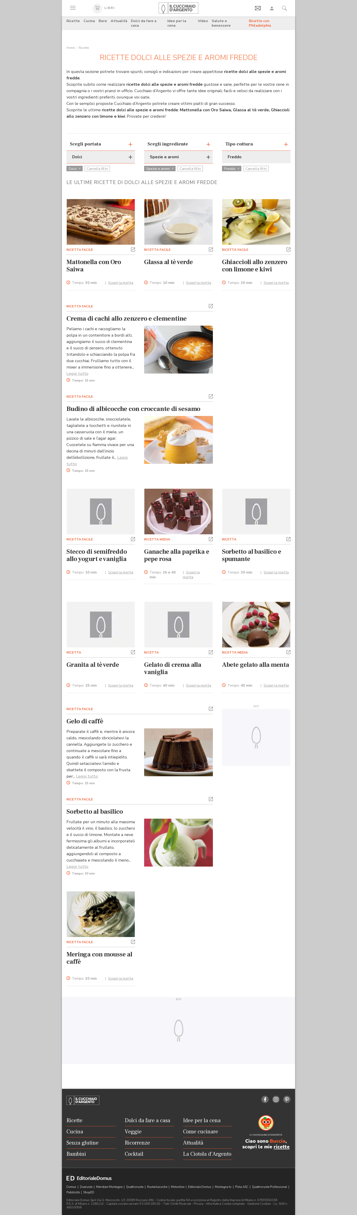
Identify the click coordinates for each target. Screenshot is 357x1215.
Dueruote (86, 1187)
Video (203, 20)
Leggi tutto (77, 373)
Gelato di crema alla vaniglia (172, 668)
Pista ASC (242, 1187)
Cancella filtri (97, 168)
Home (70, 48)
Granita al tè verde (92, 665)
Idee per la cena (176, 23)
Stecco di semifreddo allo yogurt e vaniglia (96, 555)
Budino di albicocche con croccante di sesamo (133, 409)
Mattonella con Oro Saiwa (93, 265)
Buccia (278, 1141)
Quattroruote (135, 1187)
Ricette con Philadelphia (260, 23)
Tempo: (84, 282)
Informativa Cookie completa (225, 1204)
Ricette (73, 20)
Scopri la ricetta (120, 282)
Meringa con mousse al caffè (99, 958)
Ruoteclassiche (157, 1187)
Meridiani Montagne (109, 1187)
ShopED (88, 1192)
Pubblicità (73, 1192)
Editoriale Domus (200, 1187)
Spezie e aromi (159, 168)
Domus (71, 1187)
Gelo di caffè (84, 721)
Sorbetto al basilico (94, 811)
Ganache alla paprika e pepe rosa (176, 555)
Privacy (199, 1204)
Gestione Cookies (259, 1204)
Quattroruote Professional (270, 1187)
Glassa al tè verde (168, 262)
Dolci (75, 168)
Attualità (119, 20)
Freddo (231, 168)
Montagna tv (223, 1187)
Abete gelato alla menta (255, 665)
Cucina (89, 20)
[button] (133, 249)
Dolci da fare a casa (143, 23)
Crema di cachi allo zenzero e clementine (126, 318)
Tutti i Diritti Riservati (177, 1204)
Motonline (178, 1187)
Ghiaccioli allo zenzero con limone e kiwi (254, 265)
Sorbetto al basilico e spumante (251, 555)
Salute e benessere (221, 23)
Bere (103, 20)
